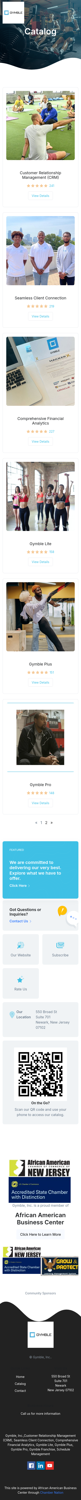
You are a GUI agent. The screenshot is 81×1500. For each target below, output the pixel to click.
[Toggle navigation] (74, 13)
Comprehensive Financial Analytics (40, 421)
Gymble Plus (40, 664)
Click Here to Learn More (40, 1234)
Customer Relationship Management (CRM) (40, 175)
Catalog (20, 1384)
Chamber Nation (52, 1492)
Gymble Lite (40, 543)
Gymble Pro (40, 784)
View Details (40, 196)
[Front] (14, 13)
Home (20, 1377)
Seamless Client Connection (40, 298)
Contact (20, 1390)
